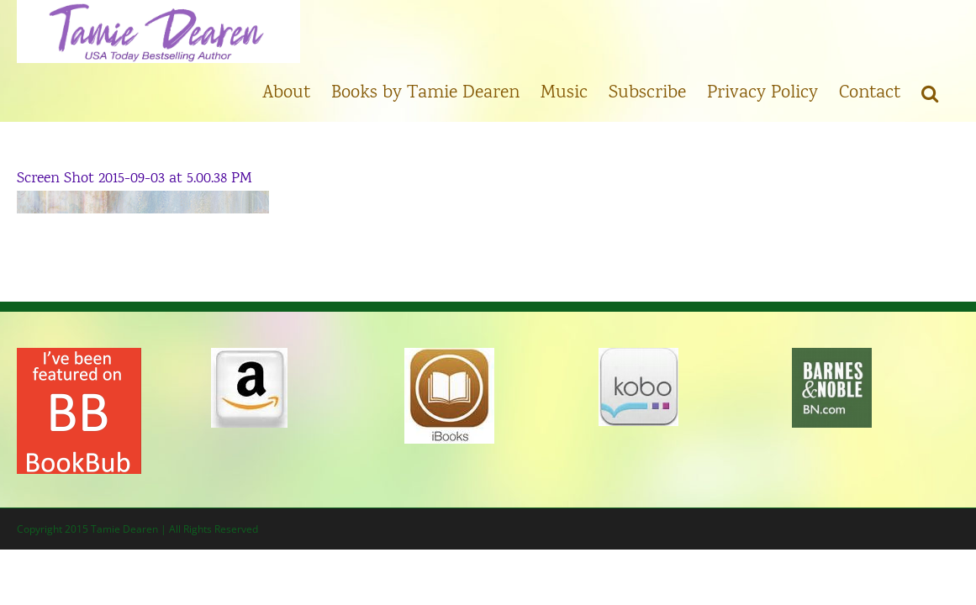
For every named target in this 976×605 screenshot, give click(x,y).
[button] (950, 92)
